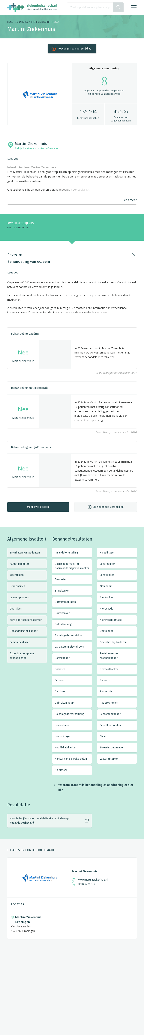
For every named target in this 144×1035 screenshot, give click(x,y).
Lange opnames (19, 597)
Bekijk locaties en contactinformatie (36, 148)
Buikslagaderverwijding (68, 635)
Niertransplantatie (111, 620)
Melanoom (106, 586)
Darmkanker (62, 658)
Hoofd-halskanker (65, 747)
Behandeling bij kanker (24, 631)
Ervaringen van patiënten (25, 552)
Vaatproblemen (109, 758)
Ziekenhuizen (21, 22)
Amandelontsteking (66, 552)
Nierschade (106, 608)
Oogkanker (106, 631)
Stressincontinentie (111, 747)
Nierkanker (106, 597)
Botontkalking (63, 624)
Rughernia (106, 691)
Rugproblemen (109, 702)
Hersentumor (63, 725)
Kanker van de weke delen (71, 758)
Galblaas (60, 691)
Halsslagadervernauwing (69, 714)
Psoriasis (105, 680)
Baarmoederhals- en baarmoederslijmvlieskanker (72, 566)
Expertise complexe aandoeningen (22, 656)
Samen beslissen (20, 642)
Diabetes (60, 669)
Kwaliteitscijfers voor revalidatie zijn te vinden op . (39, 821)
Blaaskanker (62, 590)
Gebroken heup (64, 702)
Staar (103, 736)
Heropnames (17, 586)
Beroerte (60, 579)
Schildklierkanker (110, 725)
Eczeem (59, 680)
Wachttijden (17, 575)
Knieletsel (61, 770)
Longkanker (107, 575)
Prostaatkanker (109, 669)
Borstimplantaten (65, 602)
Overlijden (16, 608)
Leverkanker (107, 563)
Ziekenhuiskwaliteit (40, 22)
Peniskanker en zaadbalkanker (109, 656)
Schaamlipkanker (110, 714)
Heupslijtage (62, 736)
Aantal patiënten (19, 563)
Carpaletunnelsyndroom (69, 646)
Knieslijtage (107, 552)
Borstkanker (62, 613)
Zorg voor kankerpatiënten (26, 620)
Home (10, 22)
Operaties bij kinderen (113, 642)
